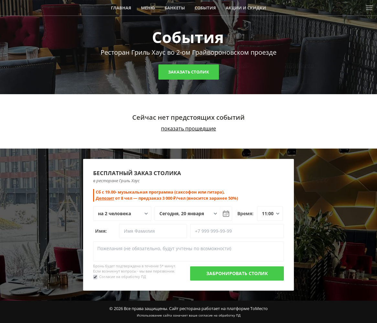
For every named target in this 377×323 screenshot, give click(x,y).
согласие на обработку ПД (220, 315)
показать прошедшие (188, 128)
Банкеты (175, 8)
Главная (121, 8)
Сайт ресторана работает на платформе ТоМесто (218, 308)
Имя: (101, 231)
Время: (245, 213)
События (205, 8)
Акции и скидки (246, 8)
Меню (148, 8)
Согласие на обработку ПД (122, 276)
